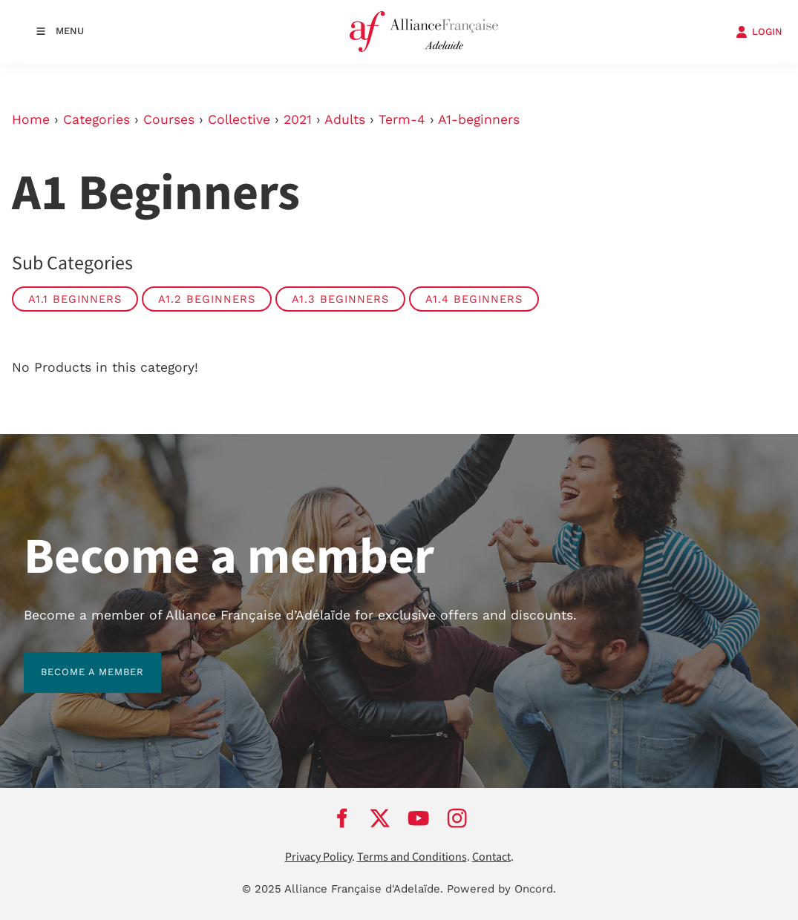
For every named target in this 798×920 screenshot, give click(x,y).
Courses (168, 119)
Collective (239, 119)
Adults (344, 119)
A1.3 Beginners (340, 299)
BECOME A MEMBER (75, 660)
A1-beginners (479, 119)
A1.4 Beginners (474, 299)
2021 (298, 119)
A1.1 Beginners (75, 299)
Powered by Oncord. (501, 889)
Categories (96, 119)
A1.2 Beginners (206, 299)
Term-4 (402, 119)
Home (31, 119)
